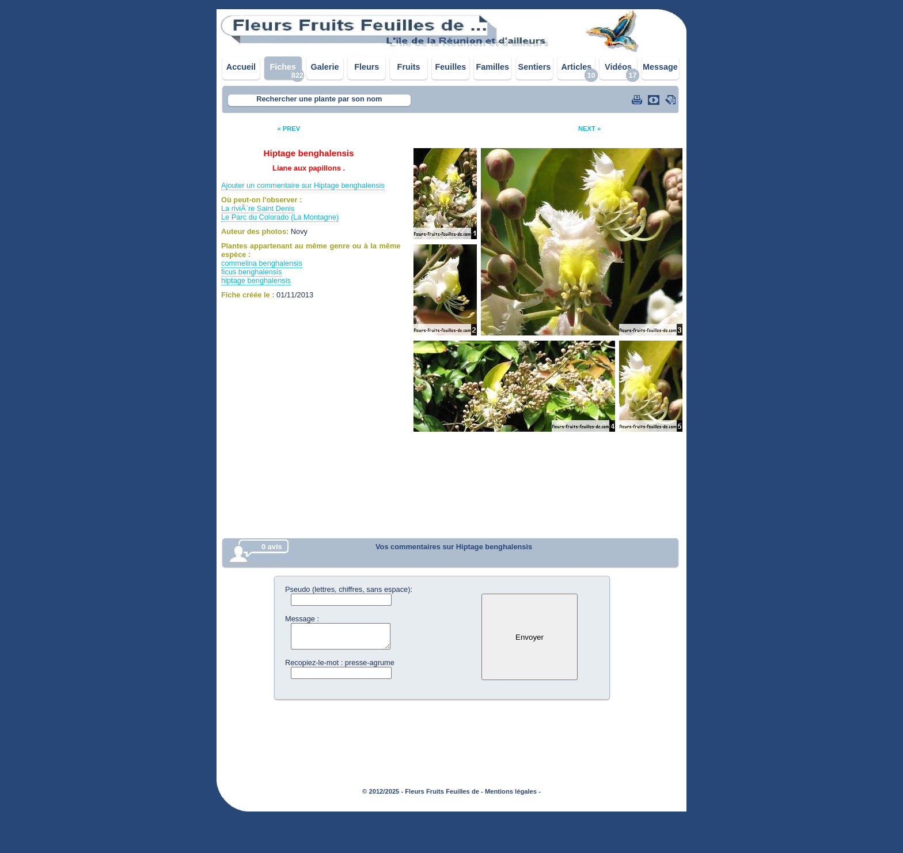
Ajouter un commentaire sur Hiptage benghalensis (303, 185)
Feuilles (450, 66)
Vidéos (618, 66)
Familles (492, 66)
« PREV (288, 128)
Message (660, 66)
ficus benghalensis (251, 271)
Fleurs (366, 66)
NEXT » (589, 128)
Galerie (325, 66)
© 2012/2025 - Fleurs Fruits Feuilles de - (422, 791)
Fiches (283, 66)
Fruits (408, 66)
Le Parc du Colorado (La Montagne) (280, 217)
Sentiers (534, 66)
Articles (576, 66)
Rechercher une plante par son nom (319, 99)
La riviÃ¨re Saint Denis (257, 208)
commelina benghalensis (261, 263)
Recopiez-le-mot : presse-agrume (339, 662)
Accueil (241, 66)
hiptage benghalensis (256, 280)
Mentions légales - (513, 791)
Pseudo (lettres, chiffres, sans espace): (348, 589)
